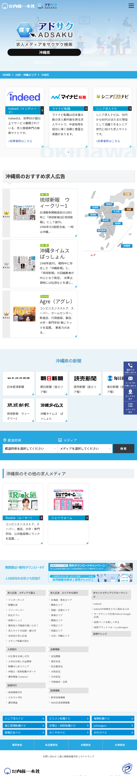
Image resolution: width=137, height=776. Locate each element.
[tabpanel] (24, 117)
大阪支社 (55, 671)
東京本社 (55, 661)
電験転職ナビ (102, 718)
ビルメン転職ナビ (60, 718)
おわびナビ (100, 732)
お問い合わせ (50, 756)
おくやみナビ (57, 732)
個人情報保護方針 (68, 756)
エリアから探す (130, 397)
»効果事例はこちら (20, 141)
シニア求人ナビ (14, 718)
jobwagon (100, 725)
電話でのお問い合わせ (130, 371)
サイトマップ (87, 756)
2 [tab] (74, 152)
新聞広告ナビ (13, 732)
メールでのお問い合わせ (130, 384)
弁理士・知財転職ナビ (62, 725)
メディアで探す (130, 410)
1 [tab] (68, 152)
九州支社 (55, 676)
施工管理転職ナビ (15, 725)
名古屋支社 (57, 666)
